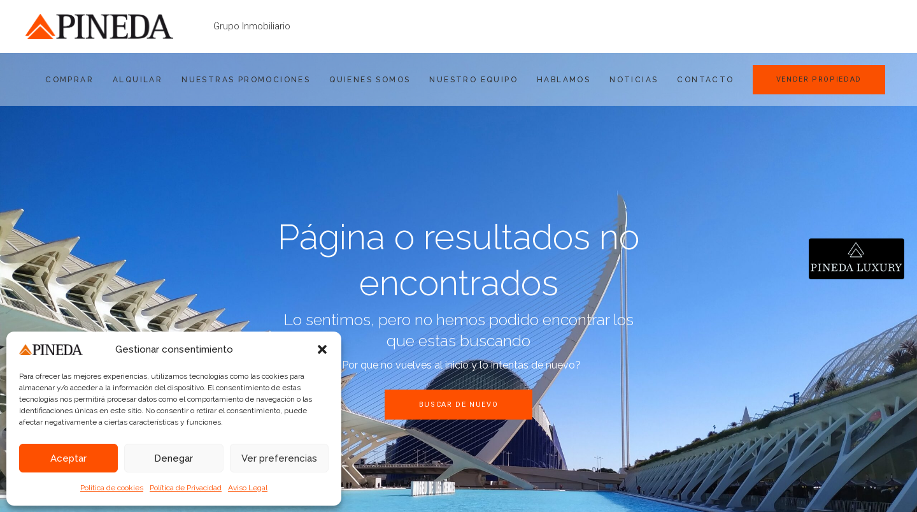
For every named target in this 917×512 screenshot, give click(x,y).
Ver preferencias (279, 458)
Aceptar (68, 458)
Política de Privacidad (186, 487)
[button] (322, 349)
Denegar (173, 458)
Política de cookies (111, 487)
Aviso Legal (247, 487)
